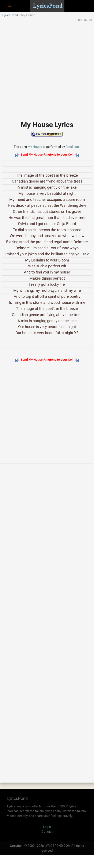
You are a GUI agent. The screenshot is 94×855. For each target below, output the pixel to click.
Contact (47, 832)
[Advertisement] (47, 69)
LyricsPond (10, 15)
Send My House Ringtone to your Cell (47, 154)
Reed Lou (72, 147)
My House (35, 147)
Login (47, 827)
